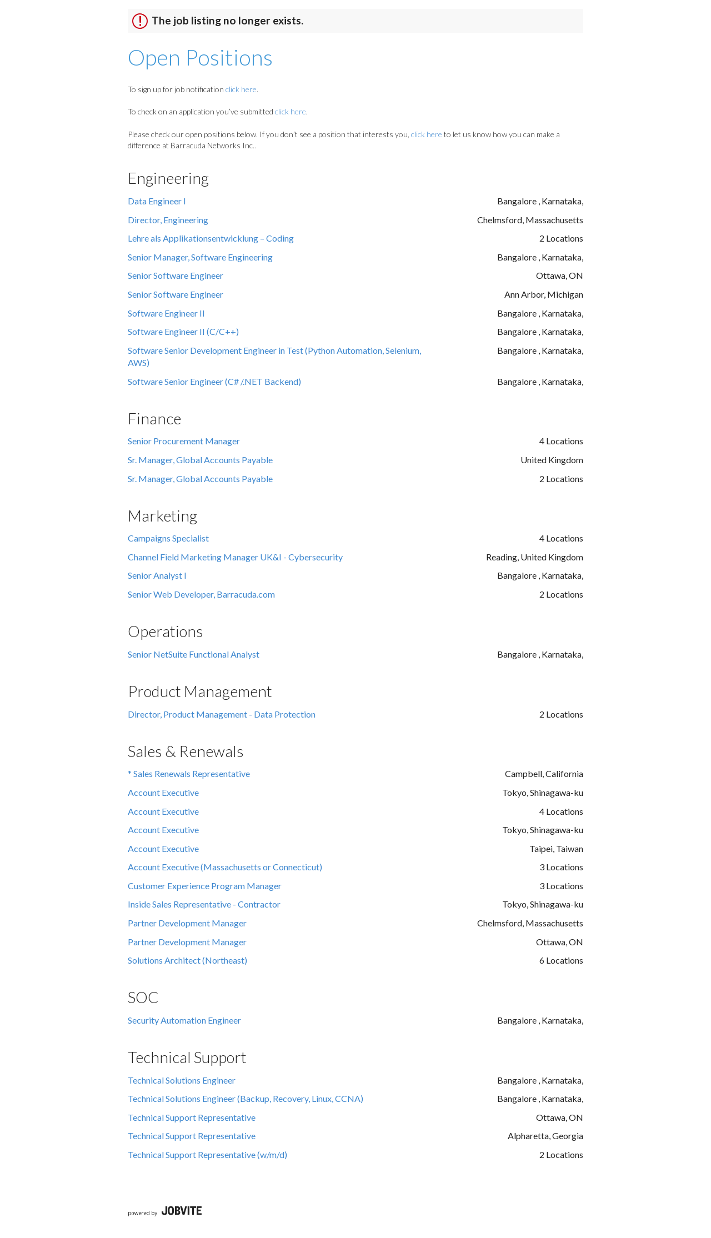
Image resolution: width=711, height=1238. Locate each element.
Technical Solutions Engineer (182, 1080)
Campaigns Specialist (168, 538)
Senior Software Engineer (175, 275)
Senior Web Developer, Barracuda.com (201, 594)
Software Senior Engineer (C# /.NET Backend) (214, 381)
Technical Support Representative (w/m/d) (207, 1154)
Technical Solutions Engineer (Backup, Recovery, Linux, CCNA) (245, 1098)
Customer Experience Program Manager (205, 885)
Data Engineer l (157, 201)
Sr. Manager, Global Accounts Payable (200, 459)
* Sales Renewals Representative (189, 773)
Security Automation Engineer (184, 1020)
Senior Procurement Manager (184, 440)
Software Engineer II (166, 313)
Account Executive (163, 792)
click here (241, 89)
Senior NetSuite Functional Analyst (193, 654)
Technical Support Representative (192, 1117)
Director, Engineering (168, 219)
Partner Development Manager (187, 923)
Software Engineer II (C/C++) (183, 331)
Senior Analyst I (157, 575)
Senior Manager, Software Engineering (200, 257)
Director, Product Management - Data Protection (222, 714)
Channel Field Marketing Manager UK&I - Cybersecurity (235, 557)
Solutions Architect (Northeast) (187, 960)
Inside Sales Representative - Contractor (204, 904)
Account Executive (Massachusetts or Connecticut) (225, 866)
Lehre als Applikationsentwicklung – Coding (211, 238)
